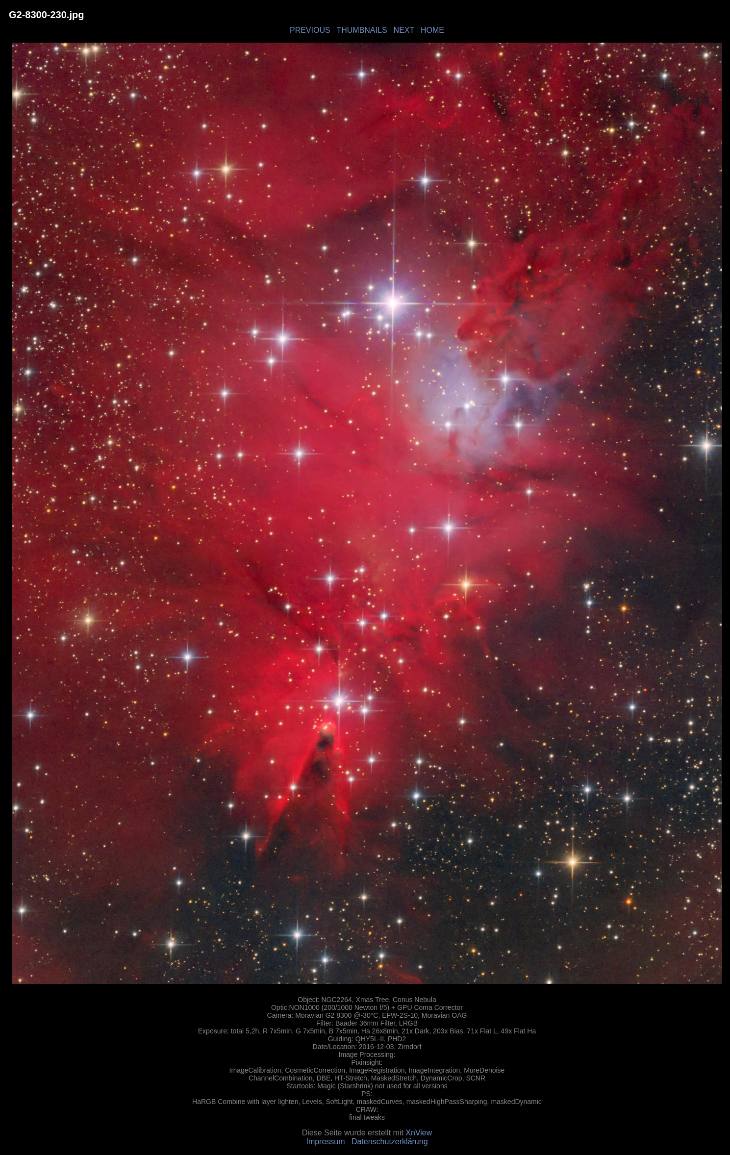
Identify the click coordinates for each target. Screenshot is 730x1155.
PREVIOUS (310, 30)
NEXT (404, 30)
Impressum (325, 1141)
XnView (418, 1133)
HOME (432, 30)
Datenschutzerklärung (390, 1141)
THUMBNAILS (361, 30)
